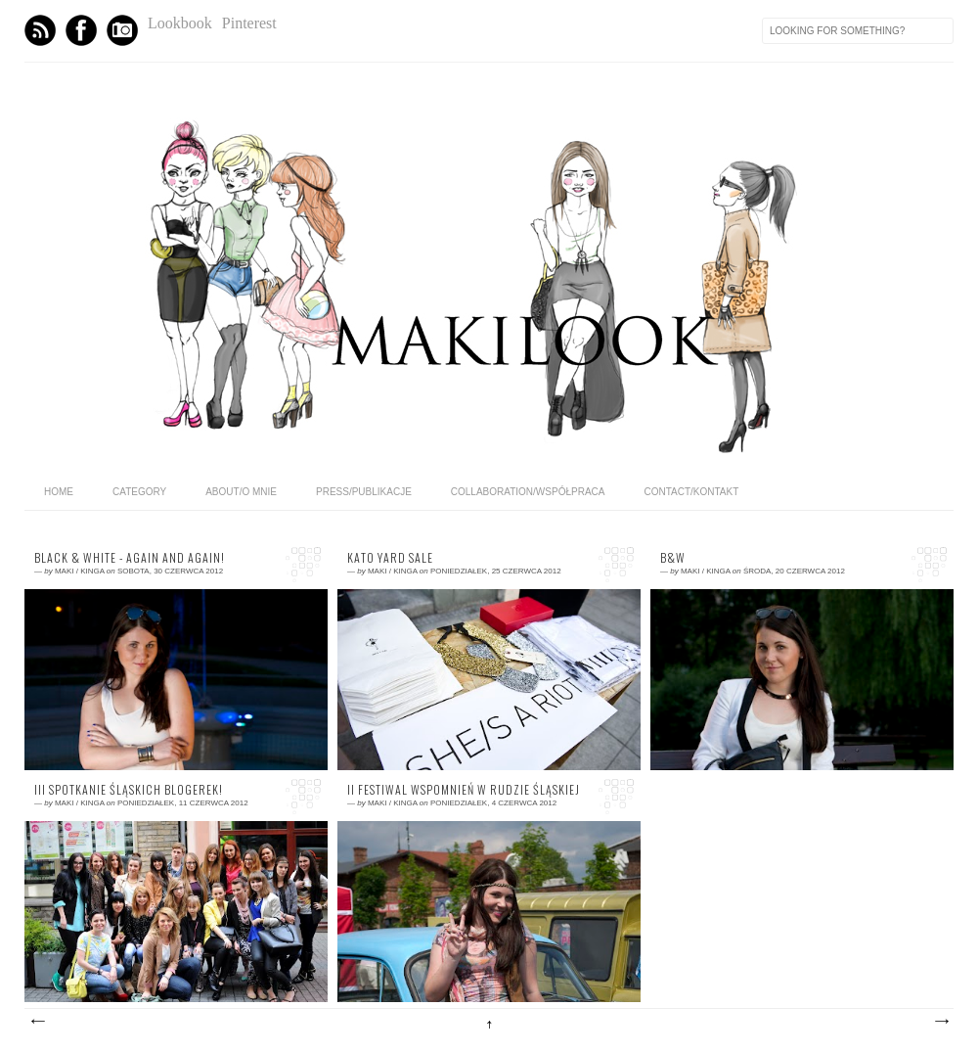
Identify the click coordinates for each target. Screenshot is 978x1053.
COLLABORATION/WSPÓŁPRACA (528, 491)
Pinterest (249, 23)
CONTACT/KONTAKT (691, 491)
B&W (673, 558)
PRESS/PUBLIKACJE (364, 491)
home (58, 491)
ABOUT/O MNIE (241, 491)
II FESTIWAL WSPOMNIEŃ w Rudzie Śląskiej (463, 790)
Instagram (122, 30)
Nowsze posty (37, 1021)
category (139, 491)
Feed (40, 30)
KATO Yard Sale (390, 558)
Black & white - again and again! (129, 558)
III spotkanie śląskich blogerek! (128, 790)
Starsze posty (941, 1021)
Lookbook (180, 23)
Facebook (81, 30)
